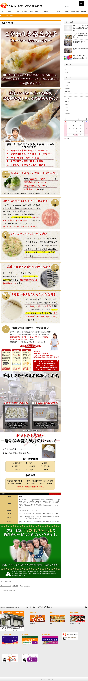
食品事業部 (67, 69)
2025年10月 (67, 82)
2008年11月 (67, 113)
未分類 (66, 72)
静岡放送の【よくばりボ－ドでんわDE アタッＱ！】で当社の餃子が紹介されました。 (80, 57)
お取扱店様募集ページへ (75, 623)
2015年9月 (67, 95)
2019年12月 (67, 88)
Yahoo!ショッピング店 (5, 586)
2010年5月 (67, 107)
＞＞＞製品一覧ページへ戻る (7, 590)
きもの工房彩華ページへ (7, 644)
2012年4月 (67, 101)
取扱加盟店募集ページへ (47, 644)
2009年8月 (67, 110)
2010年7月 (67, 104)
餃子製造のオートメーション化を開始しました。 (80, 41)
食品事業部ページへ (34, 623)
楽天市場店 (15, 586)
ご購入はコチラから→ (5, 581)
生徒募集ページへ (25, 644)
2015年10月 (67, 91)
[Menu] (81, 3)
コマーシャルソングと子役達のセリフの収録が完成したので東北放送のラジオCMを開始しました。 (80, 28)
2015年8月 (67, 98)
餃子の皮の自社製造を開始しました (80, 49)
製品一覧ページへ (53, 623)
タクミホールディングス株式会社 (43, 679)
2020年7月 (67, 85)
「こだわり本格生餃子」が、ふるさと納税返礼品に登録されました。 (80, 35)
